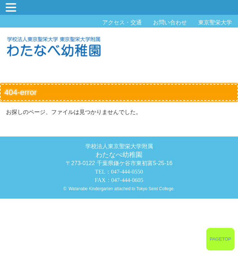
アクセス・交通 (122, 22)
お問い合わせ (170, 22)
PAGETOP (220, 239)
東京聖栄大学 (215, 22)
